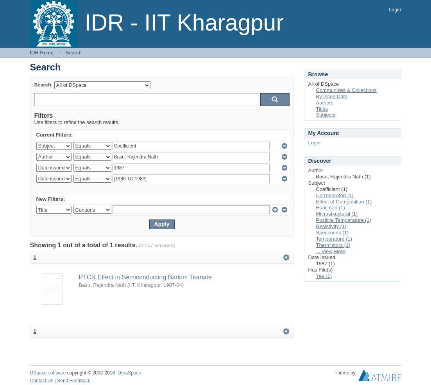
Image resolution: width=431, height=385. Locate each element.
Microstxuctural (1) (337, 214)
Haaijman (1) (330, 207)
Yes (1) (324, 276)
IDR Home (42, 53)
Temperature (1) (334, 239)
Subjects (326, 115)
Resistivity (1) (331, 226)
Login (395, 10)
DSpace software (48, 373)
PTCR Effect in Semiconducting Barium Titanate (145, 277)
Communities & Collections (346, 90)
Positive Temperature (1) (343, 220)
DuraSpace (129, 373)
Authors (325, 103)
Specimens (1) (332, 233)
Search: (43, 85)
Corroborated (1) (335, 195)
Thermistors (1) (333, 245)
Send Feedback (73, 380)
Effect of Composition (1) (344, 202)
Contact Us (42, 380)
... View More (331, 251)
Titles (322, 109)
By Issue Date (332, 96)
